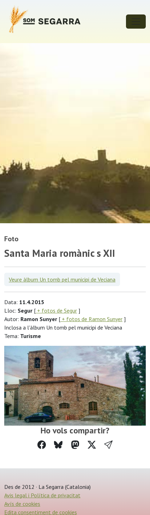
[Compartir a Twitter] (92, 444)
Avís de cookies (22, 503)
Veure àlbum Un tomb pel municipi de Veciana (62, 279)
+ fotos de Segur (56, 310)
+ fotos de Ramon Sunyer (91, 318)
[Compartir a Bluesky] (58, 444)
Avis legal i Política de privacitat (42, 495)
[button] (108, 444)
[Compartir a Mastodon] (75, 444)
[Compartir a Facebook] (41, 444)
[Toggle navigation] (136, 21)
